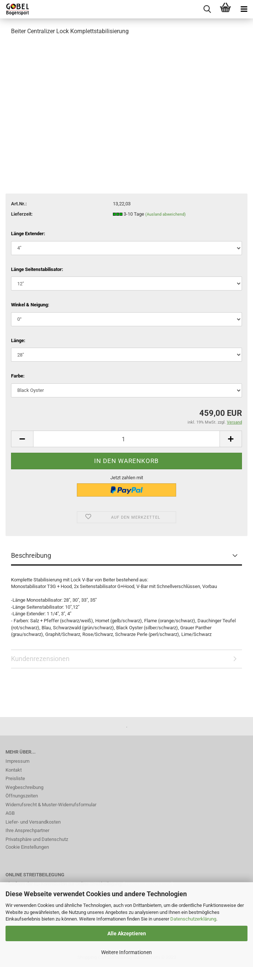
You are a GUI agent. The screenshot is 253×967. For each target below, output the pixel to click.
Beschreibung (31, 555)
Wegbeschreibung (24, 787)
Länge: (18, 340)
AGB (10, 813)
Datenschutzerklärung (193, 919)
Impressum (17, 761)
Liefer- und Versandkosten (33, 822)
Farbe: (18, 376)
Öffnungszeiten (22, 796)
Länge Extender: (28, 233)
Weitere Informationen (126, 952)
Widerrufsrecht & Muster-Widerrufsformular (51, 804)
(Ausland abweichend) (165, 214)
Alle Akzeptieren (126, 933)
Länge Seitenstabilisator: (37, 269)
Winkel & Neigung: (30, 304)
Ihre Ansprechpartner (27, 830)
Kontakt (14, 770)
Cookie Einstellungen (27, 847)
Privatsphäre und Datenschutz (37, 839)
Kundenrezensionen (40, 658)
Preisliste (15, 778)
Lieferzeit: (22, 214)
